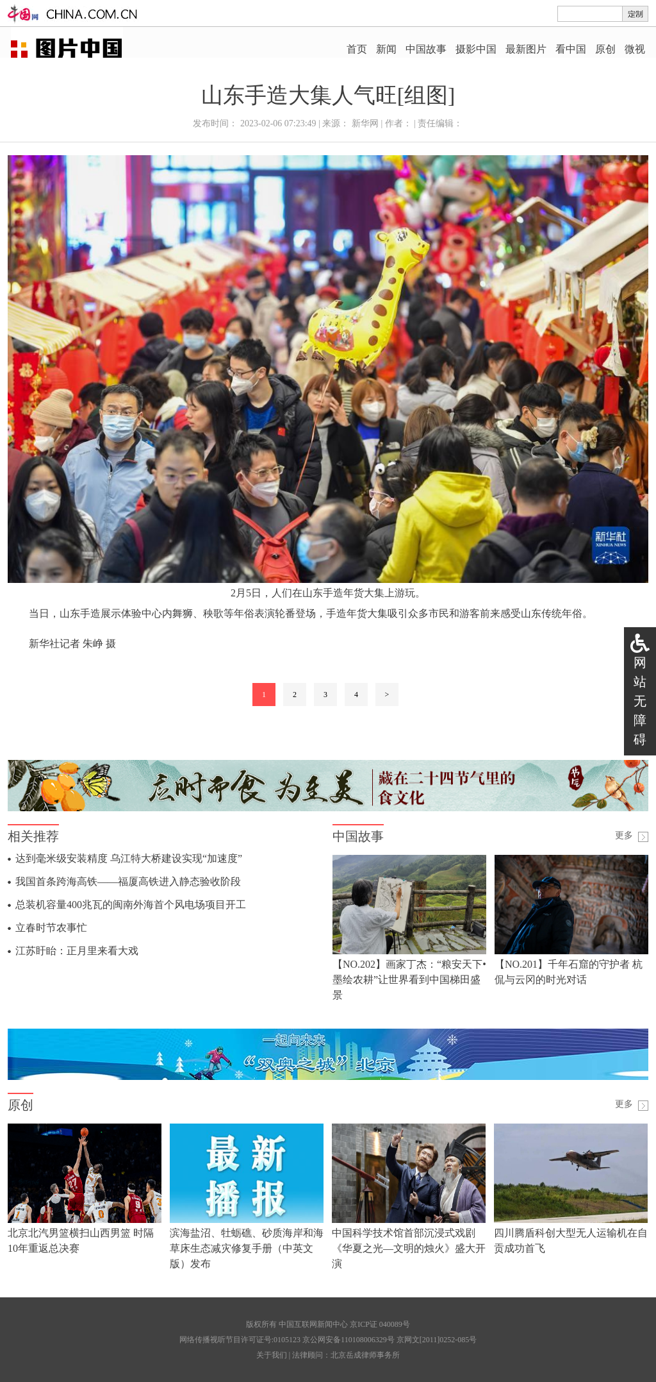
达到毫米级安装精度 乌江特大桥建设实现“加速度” (128, 858)
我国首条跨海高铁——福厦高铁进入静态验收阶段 (128, 881)
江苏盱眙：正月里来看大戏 (76, 950)
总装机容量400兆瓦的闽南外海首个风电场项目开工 (130, 904)
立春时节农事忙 (51, 927)
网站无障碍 (640, 700)
